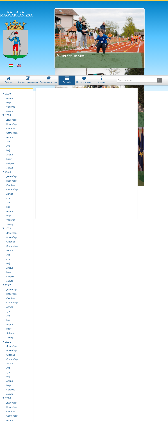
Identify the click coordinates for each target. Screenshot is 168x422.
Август (9, 137)
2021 (8, 341)
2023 (8, 228)
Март (9, 102)
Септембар (12, 133)
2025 (8, 115)
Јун (8, 146)
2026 (8, 93)
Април (9, 98)
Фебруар (10, 107)
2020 (8, 398)
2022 (8, 285)
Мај (8, 150)
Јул (8, 141)
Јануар (9, 111)
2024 (8, 172)
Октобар (10, 128)
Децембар (11, 120)
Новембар (11, 124)
